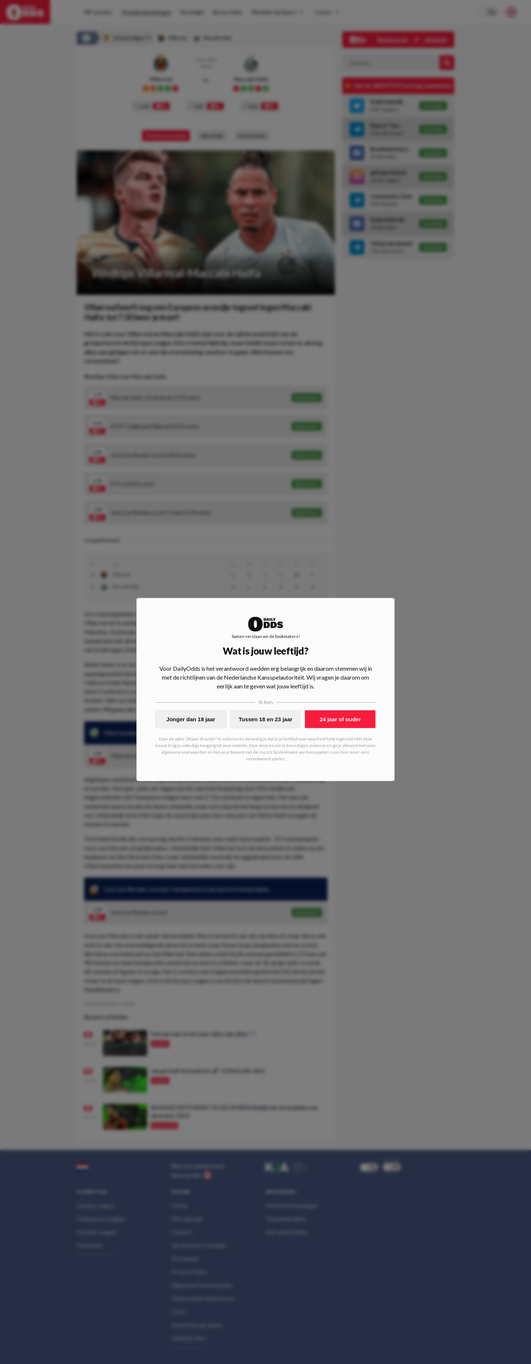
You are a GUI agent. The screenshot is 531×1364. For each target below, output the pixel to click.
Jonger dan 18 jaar (190, 719)
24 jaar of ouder (340, 719)
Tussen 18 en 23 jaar (265, 719)
